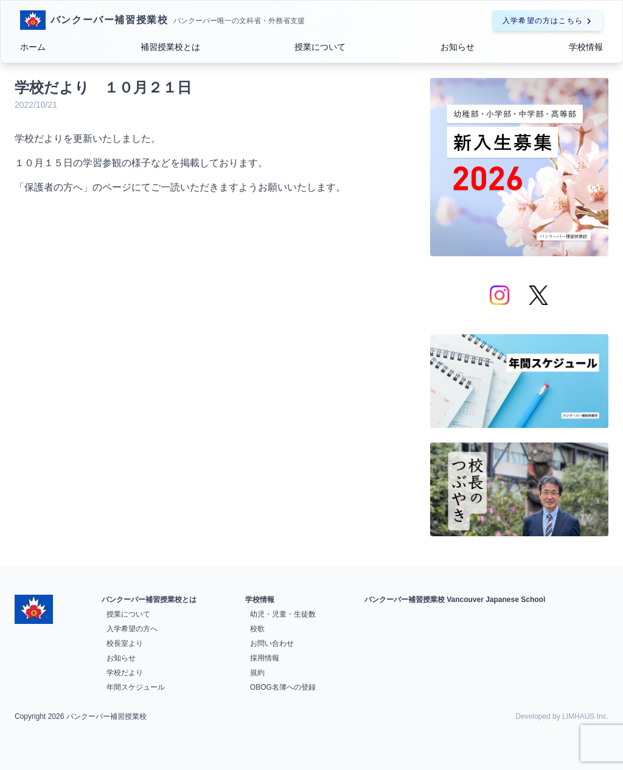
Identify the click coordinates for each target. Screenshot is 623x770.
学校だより (124, 672)
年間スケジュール (135, 687)
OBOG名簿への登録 (283, 687)
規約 (257, 672)
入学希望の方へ (132, 629)
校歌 (257, 629)
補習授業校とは (170, 47)
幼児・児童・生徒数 (283, 614)
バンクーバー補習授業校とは (149, 599)
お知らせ (457, 47)
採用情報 (264, 658)
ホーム (33, 47)
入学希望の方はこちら (548, 20)
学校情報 (586, 47)
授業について (320, 47)
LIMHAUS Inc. (585, 716)
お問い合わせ (272, 643)
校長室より (124, 643)
